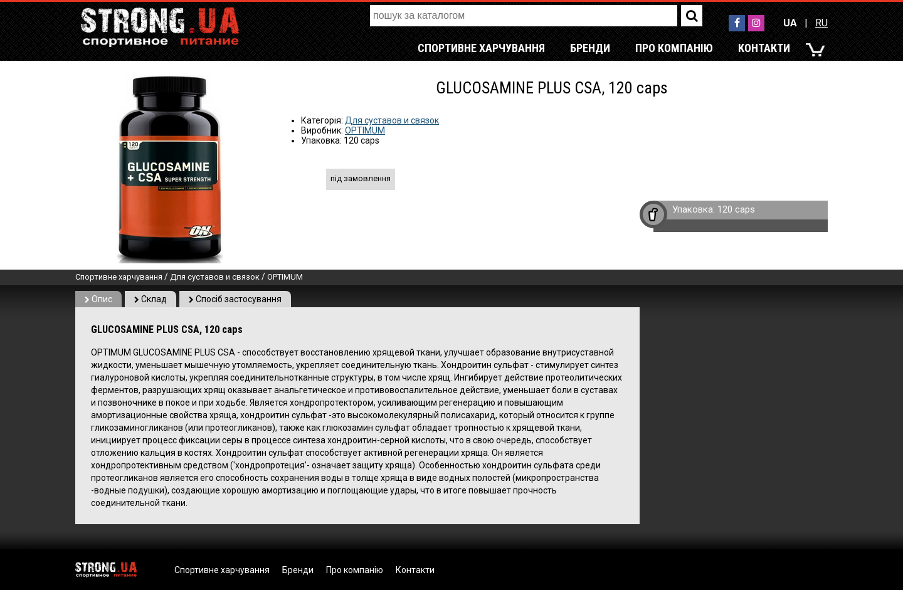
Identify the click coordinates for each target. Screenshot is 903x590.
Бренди (590, 48)
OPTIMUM (365, 130)
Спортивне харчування (481, 48)
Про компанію (674, 48)
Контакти (764, 48)
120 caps (736, 209)
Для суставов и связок (392, 120)
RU (821, 23)
